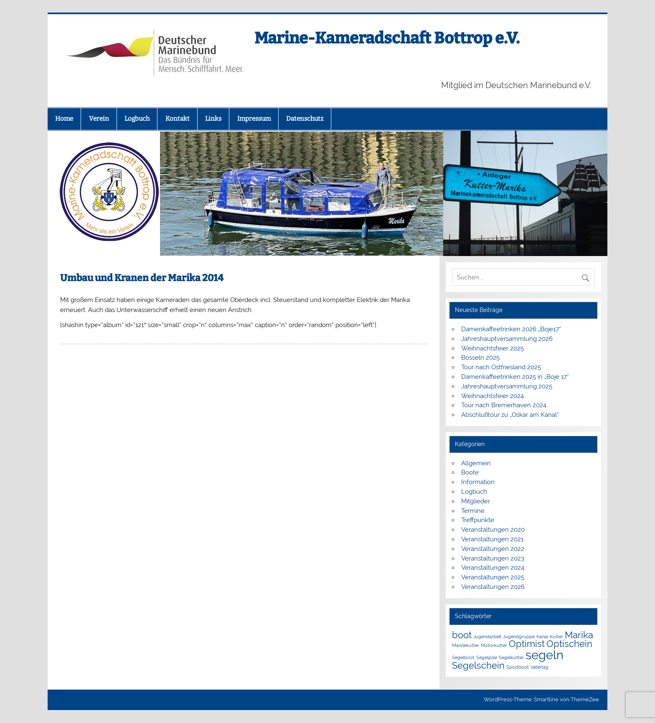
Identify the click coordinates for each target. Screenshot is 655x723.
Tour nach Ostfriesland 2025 (501, 367)
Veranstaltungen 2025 (492, 577)
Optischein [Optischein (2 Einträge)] (569, 643)
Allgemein (476, 463)
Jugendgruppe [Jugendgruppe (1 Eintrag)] (519, 636)
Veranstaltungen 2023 (492, 558)
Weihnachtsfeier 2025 (492, 348)
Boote (470, 472)
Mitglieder (475, 501)
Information (478, 482)
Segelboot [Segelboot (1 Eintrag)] (463, 657)
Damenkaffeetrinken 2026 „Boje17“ (511, 329)
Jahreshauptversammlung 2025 (506, 386)
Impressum (254, 118)
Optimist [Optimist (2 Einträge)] (527, 643)
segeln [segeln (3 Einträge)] (545, 654)
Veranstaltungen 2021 (492, 539)
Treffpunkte (477, 520)
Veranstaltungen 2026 (493, 587)
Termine (473, 511)
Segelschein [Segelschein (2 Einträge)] (478, 665)
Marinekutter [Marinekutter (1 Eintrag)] (465, 645)
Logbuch (137, 118)
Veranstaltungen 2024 (492, 567)
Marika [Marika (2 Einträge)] (579, 634)
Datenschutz (304, 118)
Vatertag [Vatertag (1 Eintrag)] (539, 667)
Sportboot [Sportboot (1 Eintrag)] (517, 667)
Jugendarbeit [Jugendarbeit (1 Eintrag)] (487, 636)
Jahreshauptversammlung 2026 (507, 338)
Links (213, 118)
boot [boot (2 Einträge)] (462, 634)
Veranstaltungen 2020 (493, 529)
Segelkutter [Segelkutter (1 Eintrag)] (511, 657)
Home (64, 118)
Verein (99, 118)
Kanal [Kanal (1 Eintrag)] (542, 636)
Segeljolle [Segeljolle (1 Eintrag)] (486, 657)
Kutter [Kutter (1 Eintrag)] (556, 636)
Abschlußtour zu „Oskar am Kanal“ (510, 415)
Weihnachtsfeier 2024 (492, 396)
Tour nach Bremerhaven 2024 (503, 405)
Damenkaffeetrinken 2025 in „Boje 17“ (515, 377)
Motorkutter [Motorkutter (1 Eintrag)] (494, 645)
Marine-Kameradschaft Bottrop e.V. (387, 38)
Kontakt (177, 118)
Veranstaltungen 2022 (492, 549)
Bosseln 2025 (480, 357)
